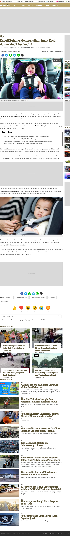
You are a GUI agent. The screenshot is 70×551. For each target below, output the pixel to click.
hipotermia (3, 191)
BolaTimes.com (41, 1)
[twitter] (7, 55)
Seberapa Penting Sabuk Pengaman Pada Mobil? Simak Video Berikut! (27, 141)
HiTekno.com (51, 1)
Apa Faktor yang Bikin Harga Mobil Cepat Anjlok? (39, 517)
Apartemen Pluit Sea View (36, 126)
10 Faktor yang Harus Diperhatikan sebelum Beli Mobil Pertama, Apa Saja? (41, 488)
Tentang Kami (61, 533)
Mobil (22, 5)
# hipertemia (4, 301)
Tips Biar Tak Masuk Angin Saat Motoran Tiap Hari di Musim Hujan (39, 400)
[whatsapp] (18, 55)
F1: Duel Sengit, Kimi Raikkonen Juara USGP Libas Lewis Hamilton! (26, 136)
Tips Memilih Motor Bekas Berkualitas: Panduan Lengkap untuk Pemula (40, 429)
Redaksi (52, 533)
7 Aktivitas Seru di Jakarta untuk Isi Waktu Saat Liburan (39, 386)
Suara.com (20, 1)
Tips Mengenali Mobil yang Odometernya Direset (34, 444)
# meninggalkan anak (22, 297)
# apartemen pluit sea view (38, 297)
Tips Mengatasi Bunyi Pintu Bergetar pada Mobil (40, 502)
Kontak (45, 533)
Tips (47, 5)
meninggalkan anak (20, 116)
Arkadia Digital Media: (7, 1)
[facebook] (3, 55)
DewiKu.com (61, 1)
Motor (30, 5)
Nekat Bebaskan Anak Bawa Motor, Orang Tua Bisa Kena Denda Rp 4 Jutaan (46, 347)
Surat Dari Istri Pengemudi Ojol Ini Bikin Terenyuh (20, 139)
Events (39, 5)
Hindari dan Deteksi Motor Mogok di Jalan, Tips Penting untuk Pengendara (40, 458)
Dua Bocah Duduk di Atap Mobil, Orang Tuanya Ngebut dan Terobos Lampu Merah (46, 372)
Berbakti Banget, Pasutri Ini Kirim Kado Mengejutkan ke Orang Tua (14, 347)
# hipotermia (52, 297)
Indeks (55, 5)
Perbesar (57, 60)
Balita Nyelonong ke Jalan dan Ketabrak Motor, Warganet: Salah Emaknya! (15, 372)
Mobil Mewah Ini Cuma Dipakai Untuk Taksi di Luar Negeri (23, 143)
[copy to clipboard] (22, 55)
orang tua (3, 116)
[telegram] (14, 55)
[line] (11, 55)
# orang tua (9, 297)
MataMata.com (30, 1)
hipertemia (13, 191)
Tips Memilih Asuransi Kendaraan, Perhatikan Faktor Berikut (39, 473)
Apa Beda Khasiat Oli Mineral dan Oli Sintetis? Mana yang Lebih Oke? (40, 415)
